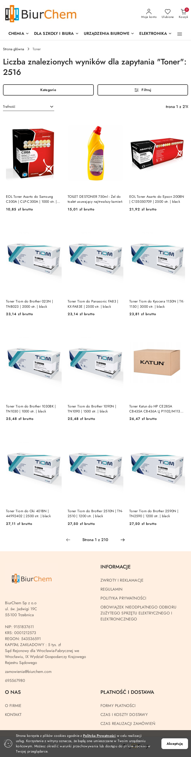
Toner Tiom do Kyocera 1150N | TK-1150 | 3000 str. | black (156, 304)
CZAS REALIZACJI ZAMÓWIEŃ (127, 723)
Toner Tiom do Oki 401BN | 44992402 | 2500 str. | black (28, 513)
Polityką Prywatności (99, 735)
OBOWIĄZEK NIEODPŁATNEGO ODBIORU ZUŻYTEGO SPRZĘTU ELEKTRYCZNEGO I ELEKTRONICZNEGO (138, 613)
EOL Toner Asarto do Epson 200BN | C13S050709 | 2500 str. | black (156, 199)
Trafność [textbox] (9, 106)
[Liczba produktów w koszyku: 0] (183, 14)
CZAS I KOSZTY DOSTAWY (124, 714)
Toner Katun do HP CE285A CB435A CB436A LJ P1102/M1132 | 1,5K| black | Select (156, 409)
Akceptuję (175, 743)
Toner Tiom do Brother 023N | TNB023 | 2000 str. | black (29, 304)
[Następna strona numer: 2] (122, 539)
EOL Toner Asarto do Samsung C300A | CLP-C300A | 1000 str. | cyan (31, 199)
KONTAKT (13, 714)
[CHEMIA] (18, 34)
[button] (109, 34)
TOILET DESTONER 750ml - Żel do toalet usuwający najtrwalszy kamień (95, 199)
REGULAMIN (111, 589)
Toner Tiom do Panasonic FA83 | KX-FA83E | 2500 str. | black (93, 304)
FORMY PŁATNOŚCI (118, 705)
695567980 (15, 680)
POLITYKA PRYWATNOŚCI (123, 598)
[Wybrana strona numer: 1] (95, 539)
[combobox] (28, 106)
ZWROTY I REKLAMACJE (121, 580)
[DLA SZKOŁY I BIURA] (56, 34)
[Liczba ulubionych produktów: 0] (168, 14)
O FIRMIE (13, 705)
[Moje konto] (149, 14)
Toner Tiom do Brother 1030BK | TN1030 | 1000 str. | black (31, 409)
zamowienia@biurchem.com (28, 671)
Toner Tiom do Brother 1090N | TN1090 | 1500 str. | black (92, 409)
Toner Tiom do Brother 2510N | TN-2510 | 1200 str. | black (95, 513)
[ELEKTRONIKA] (155, 34)
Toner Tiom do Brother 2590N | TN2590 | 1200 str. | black (153, 513)
